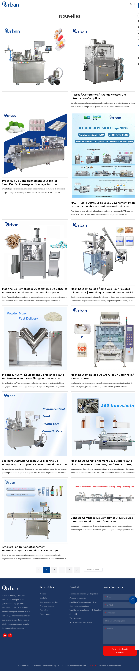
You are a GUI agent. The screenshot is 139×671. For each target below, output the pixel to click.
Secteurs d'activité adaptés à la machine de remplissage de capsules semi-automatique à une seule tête (34, 462)
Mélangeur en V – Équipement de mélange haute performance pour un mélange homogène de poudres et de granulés (33, 376)
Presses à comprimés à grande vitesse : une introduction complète (99, 96)
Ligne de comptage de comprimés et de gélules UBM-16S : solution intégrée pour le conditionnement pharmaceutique (102, 519)
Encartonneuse (75, 618)
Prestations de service (49, 602)
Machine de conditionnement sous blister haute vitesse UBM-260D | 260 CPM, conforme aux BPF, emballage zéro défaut (101, 462)
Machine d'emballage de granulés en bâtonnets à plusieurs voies (102, 376)
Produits (43, 598)
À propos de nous (47, 606)
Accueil (43, 594)
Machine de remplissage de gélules (84, 594)
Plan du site (93, 666)
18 (69, 570)
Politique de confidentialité (110, 666)
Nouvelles (44, 610)
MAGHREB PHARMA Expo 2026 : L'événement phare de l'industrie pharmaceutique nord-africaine (103, 204)
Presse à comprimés (78, 598)
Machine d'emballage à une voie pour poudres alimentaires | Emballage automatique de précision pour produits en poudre (103, 291)
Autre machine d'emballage (81, 622)
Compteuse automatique (79, 606)
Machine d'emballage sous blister (83, 602)
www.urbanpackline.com (76, 666)
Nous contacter (46, 614)
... (61, 568)
